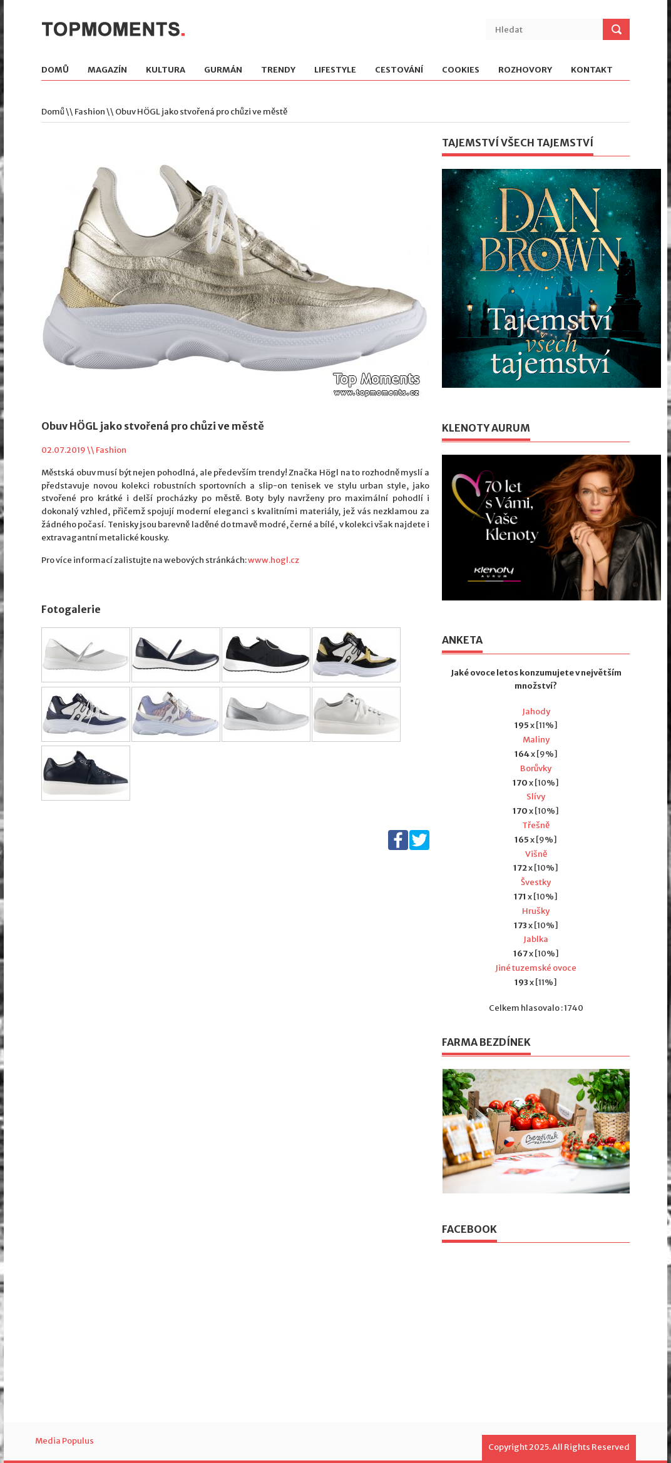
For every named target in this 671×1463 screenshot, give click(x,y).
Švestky (536, 882)
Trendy (278, 70)
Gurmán (223, 70)
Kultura (165, 70)
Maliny (536, 739)
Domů (55, 70)
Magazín (107, 70)
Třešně (536, 825)
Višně (536, 854)
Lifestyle (335, 70)
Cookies (460, 70)
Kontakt (592, 70)
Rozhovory (525, 70)
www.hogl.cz (273, 560)
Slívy (535, 796)
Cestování (399, 70)
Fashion (89, 111)
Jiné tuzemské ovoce (535, 968)
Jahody (536, 711)
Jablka (535, 939)
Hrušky (536, 911)
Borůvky (535, 768)
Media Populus (64, 1440)
